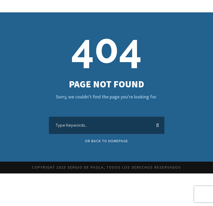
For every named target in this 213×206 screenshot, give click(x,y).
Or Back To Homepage (106, 141)
